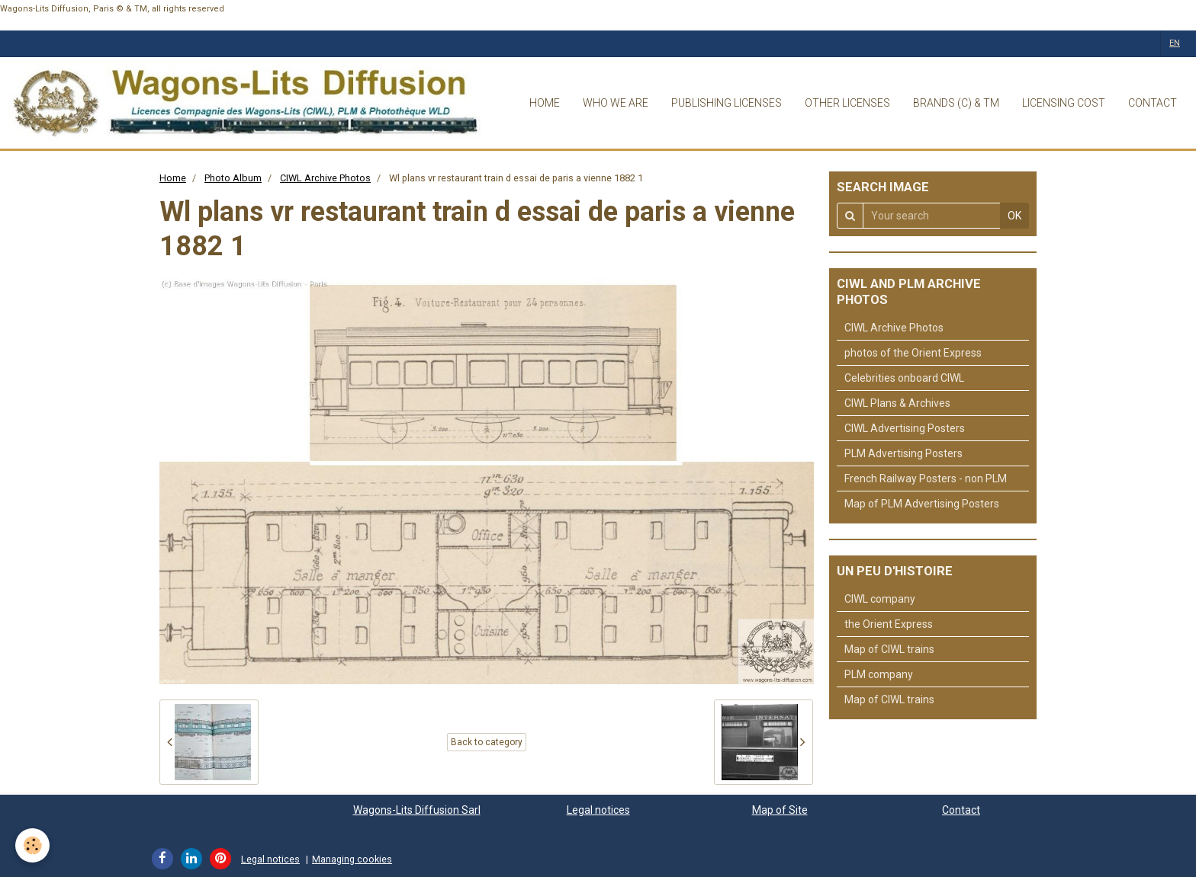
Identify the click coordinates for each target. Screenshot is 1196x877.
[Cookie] (32, 845)
